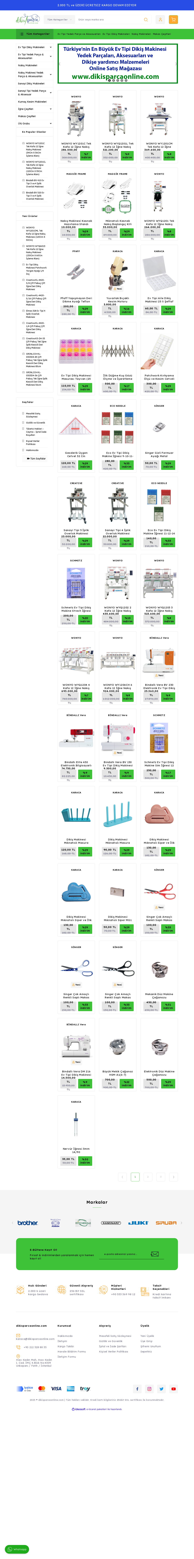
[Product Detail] (117, 289)
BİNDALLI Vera (159, 637)
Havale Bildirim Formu (72, 1351)
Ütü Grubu (24, 123)
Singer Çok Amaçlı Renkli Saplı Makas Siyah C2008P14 (118, 995)
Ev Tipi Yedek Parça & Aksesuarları (31, 56)
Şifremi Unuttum (151, 1346)
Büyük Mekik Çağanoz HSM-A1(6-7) (118, 1073)
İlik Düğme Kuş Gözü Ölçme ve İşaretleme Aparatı (117, 377)
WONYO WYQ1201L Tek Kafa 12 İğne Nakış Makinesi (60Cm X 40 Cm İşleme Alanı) (118, 145)
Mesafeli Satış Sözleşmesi (115, 1336)
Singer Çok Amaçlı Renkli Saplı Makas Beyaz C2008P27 (76, 995)
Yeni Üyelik (147, 1336)
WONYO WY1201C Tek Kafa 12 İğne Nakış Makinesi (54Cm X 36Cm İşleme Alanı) (76, 145)
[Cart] (173, 19)
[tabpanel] (118, 64)
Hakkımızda (65, 1336)
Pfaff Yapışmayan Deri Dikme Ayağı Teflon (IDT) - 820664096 (76, 300)
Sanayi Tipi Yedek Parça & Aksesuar (32, 92)
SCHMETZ (76, 560)
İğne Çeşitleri (25, 109)
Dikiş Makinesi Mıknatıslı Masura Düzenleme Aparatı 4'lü (117, 841)
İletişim (62, 1341)
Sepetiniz (146, 1351)
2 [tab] (113, 80)
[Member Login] (160, 19)
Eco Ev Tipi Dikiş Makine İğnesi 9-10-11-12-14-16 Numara (117, 454)
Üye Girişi (147, 1341)
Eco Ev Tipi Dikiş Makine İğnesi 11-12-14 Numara (159, 531)
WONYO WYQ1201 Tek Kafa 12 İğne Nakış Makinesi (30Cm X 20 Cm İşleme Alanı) (159, 222)
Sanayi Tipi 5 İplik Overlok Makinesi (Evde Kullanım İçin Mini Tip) (76, 531)
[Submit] (154, 1254)
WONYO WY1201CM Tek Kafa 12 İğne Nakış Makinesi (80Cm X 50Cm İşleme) (159, 145)
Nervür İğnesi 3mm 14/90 (76, 1150)
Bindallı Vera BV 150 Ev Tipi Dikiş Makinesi (118, 763)
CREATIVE (76, 483)
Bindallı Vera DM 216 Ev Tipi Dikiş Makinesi (76, 1073)
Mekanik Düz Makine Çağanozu (159, 995)
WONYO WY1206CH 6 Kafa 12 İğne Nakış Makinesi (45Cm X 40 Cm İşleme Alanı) (117, 686)
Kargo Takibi (66, 1346)
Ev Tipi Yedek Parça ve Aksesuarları (79, 34)
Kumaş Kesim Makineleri (32, 101)
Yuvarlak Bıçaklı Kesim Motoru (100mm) (118, 300)
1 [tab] (109, 80)
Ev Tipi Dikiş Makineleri (116, 34)
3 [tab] (117, 80)
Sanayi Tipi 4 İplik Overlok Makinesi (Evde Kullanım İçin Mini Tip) (117, 531)
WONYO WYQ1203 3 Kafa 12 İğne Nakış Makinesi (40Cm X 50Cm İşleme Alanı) (159, 609)
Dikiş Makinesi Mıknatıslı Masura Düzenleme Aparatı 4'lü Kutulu (76, 841)
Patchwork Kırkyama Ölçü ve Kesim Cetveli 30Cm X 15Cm (159, 377)
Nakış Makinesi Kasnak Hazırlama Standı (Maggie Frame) (76, 222)
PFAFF (76, 251)
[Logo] (28, 19)
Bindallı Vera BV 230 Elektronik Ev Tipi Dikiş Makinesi (159, 686)
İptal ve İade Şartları (112, 1346)
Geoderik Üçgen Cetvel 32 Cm (76, 454)
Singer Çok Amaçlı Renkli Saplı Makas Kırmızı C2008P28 (159, 918)
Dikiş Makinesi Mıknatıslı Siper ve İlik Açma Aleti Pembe (159, 841)
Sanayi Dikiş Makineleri (31, 83)
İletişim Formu (67, 1356)
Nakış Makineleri (141, 34)
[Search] (113, 19)
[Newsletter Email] (131, 1254)
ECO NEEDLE (118, 405)
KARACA (118, 251)
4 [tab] (121, 80)
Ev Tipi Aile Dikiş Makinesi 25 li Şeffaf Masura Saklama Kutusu (159, 300)
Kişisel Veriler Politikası (113, 1351)
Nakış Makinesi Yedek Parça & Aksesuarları (30, 74)
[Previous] (59, 64)
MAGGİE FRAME (76, 173)
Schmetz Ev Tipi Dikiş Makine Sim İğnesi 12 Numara (159, 763)
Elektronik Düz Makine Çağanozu (159, 1073)
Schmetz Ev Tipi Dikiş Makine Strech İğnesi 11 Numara (76, 609)
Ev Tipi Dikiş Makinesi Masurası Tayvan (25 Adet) (76, 377)
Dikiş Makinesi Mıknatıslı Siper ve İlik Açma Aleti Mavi (76, 918)
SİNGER (159, 405)
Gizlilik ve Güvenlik (111, 1341)
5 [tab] (126, 80)
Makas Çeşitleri (162, 34)
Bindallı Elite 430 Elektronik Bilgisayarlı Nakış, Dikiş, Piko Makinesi (76, 763)
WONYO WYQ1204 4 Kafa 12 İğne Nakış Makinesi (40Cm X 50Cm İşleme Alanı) (76, 686)
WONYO (76, 96)
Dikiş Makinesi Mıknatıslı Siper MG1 (118, 918)
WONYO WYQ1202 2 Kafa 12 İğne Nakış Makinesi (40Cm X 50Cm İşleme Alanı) (117, 609)
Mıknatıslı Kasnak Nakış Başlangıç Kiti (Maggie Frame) (118, 222)
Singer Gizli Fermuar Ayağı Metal (159, 454)
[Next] (176, 64)
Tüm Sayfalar (36, 458)
